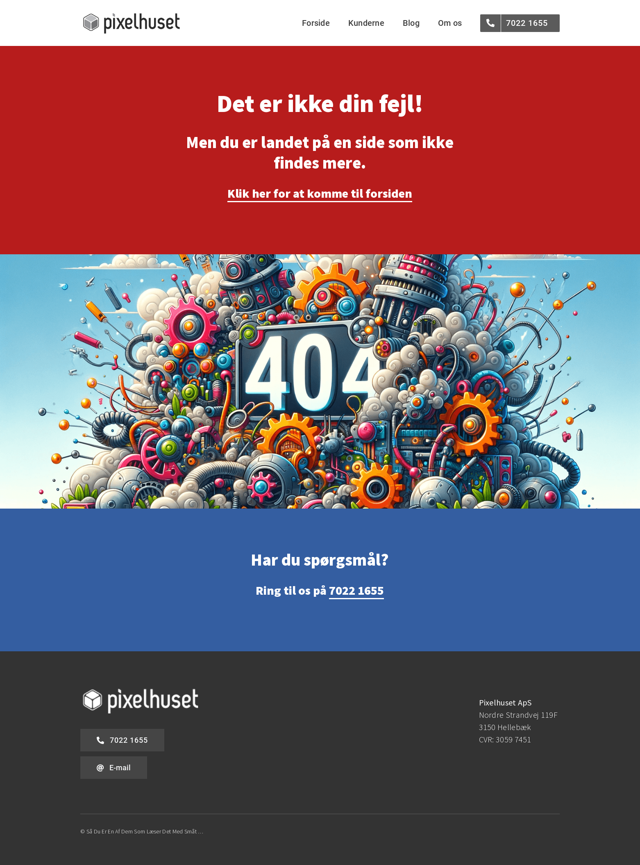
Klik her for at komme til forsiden (319, 193)
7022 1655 (356, 590)
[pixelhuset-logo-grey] (131, 15)
